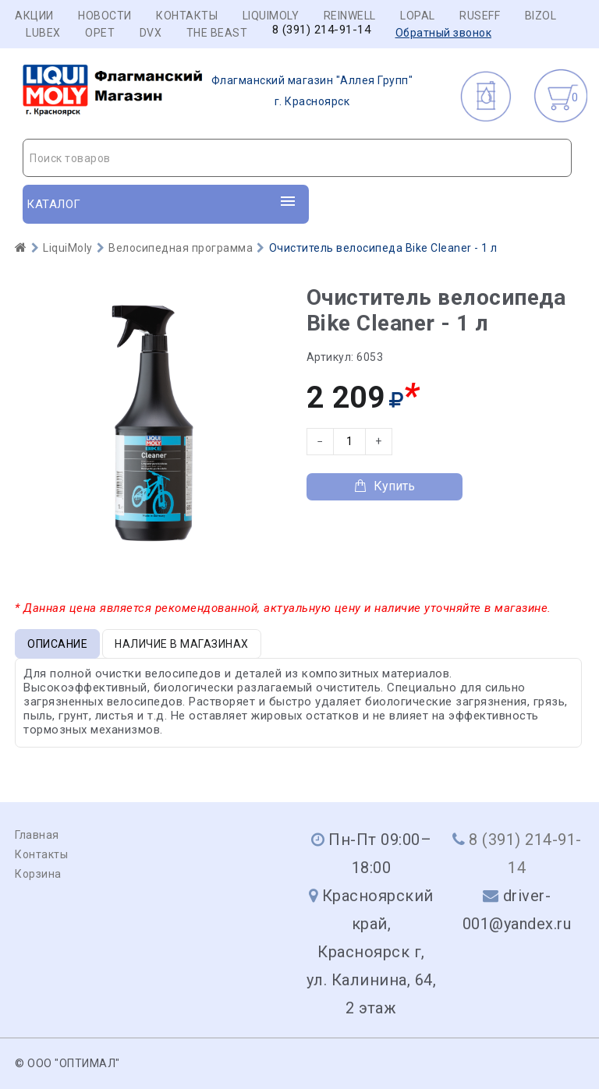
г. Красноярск (218, 91)
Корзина (38, 874)
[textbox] (297, 158)
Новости (105, 15)
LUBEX (43, 33)
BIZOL (541, 15)
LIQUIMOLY (271, 15)
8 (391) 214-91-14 (321, 30)
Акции (34, 15)
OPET (100, 33)
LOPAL (417, 15)
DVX (151, 33)
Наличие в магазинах (182, 644)
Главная (37, 835)
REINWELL (350, 15)
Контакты (187, 15)
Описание (57, 644)
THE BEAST (217, 33)
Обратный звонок (443, 33)
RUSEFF (479, 15)
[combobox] (297, 158)
